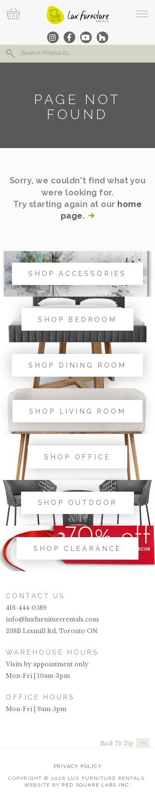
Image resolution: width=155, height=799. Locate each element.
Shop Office (77, 457)
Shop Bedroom (77, 320)
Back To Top (117, 743)
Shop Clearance (77, 549)
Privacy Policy (78, 766)
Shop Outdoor (77, 503)
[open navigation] (142, 13)
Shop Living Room (77, 411)
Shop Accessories (77, 274)
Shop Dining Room (77, 365)
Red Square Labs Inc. (96, 785)
